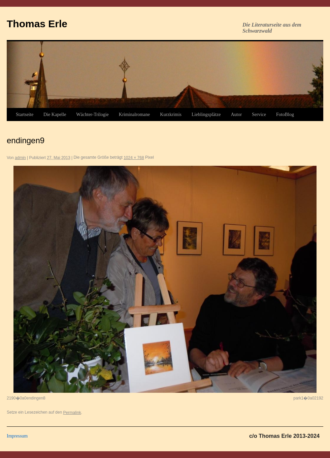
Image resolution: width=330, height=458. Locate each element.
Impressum (17, 435)
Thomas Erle (37, 23)
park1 (298, 398)
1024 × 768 (134, 157)
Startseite (24, 114)
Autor (236, 114)
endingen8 (36, 398)
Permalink (72, 412)
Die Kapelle (54, 114)
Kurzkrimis (171, 114)
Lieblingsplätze (206, 114)
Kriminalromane (134, 114)
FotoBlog (285, 114)
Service (259, 114)
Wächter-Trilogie (92, 114)
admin (20, 157)
